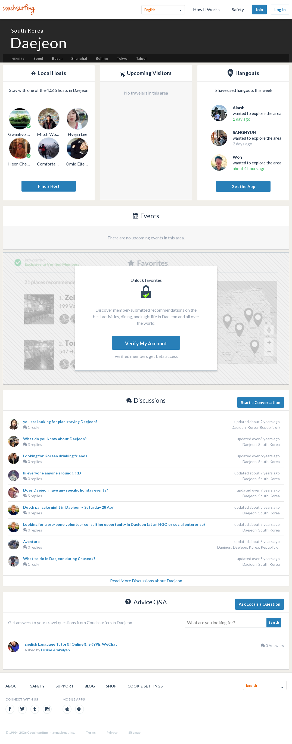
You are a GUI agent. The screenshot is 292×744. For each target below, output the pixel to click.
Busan (57, 58)
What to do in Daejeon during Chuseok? (59, 558)
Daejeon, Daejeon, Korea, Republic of (248, 547)
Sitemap (134, 732)
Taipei (141, 58)
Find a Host (49, 186)
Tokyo (122, 58)
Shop (111, 686)
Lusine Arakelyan (55, 650)
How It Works (206, 9)
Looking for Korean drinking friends (55, 456)
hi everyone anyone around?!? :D (52, 473)
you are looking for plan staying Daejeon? (60, 421)
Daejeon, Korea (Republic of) (256, 427)
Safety (238, 9)
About (12, 686)
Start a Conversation (260, 402)
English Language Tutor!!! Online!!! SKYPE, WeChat (70, 644)
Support (64, 686)
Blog (90, 686)
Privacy (112, 732)
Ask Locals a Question (259, 604)
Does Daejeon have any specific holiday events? (65, 490)
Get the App (243, 186)
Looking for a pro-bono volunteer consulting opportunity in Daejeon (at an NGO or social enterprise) (114, 524)
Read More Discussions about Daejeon (146, 580)
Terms (91, 732)
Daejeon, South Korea (261, 444)
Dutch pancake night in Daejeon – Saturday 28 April (69, 507)
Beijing (102, 58)
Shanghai (79, 58)
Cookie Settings (145, 686)
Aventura (31, 541)
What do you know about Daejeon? (54, 438)
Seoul (38, 58)
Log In (280, 9)
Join (259, 9)
